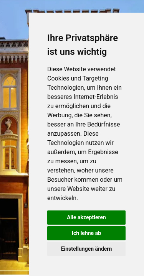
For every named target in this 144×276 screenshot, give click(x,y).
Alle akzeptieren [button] (86, 217)
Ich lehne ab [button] (86, 233)
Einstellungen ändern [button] (86, 249)
